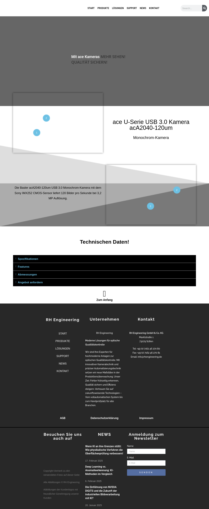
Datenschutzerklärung (105, 418)
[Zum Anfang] (104, 294)
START (91, 8)
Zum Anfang (104, 300)
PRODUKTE (103, 8)
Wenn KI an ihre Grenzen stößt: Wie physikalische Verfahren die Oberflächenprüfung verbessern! (104, 450)
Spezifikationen (28, 258)
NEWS (143, 8)
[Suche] (204, 8)
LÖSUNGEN (118, 8)
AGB (62, 418)
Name (130, 446)
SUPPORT (132, 8)
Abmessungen (27, 274)
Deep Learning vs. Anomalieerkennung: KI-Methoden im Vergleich (99, 470)
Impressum (146, 418)
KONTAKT (154, 8)
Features (23, 266)
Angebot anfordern (30, 282)
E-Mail (130, 457)
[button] (104, 259)
